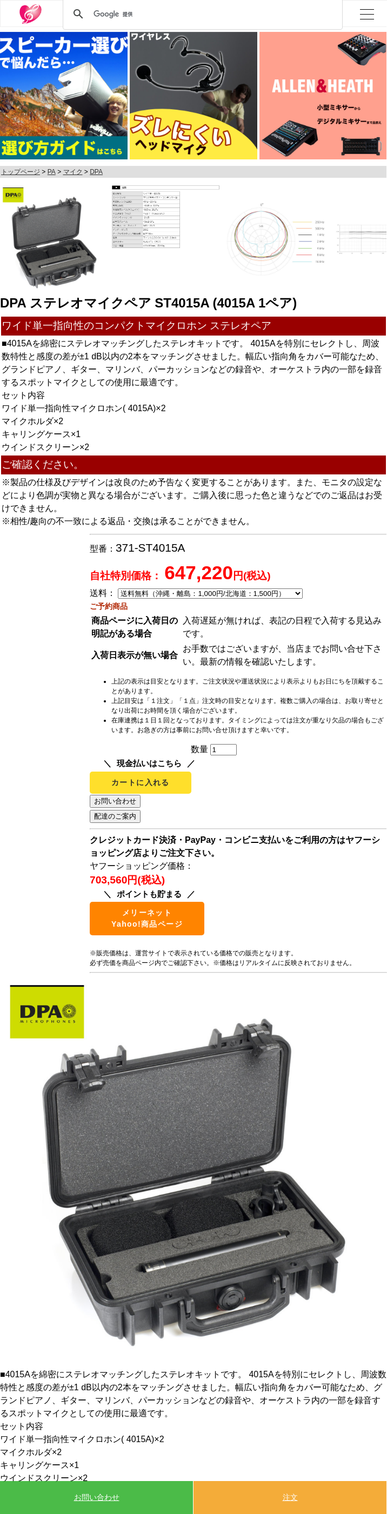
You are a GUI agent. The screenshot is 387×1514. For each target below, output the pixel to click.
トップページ (20, 172)
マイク (73, 172)
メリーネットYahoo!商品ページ (147, 918)
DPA (96, 172)
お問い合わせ (96, 1497)
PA (52, 172)
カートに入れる (140, 782)
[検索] (201, 14)
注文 (290, 1497)
